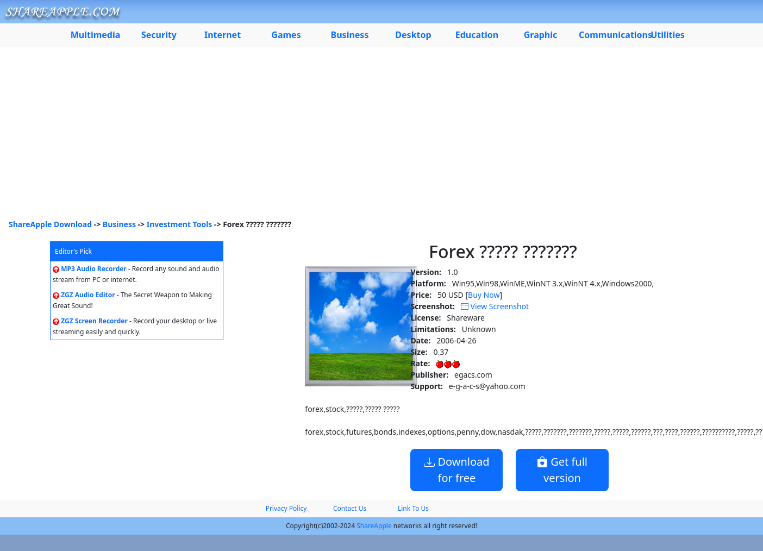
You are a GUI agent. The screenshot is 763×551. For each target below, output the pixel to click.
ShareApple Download (50, 224)
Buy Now (483, 295)
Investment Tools (179, 224)
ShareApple (374, 525)
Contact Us (349, 508)
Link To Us (413, 508)
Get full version (562, 469)
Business (119, 224)
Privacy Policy (286, 508)
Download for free (456, 469)
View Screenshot (495, 306)
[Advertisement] (381, 137)
